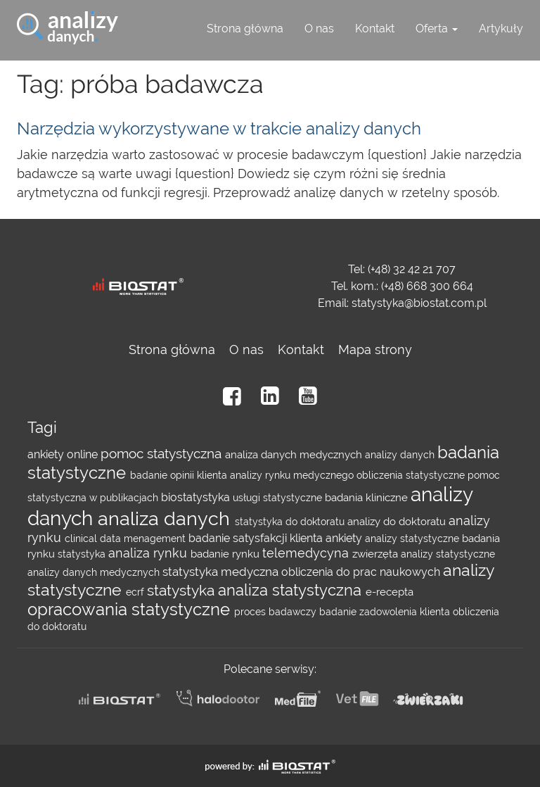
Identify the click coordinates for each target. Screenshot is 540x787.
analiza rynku (149, 553)
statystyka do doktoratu (291, 521)
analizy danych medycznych (94, 572)
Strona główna (245, 28)
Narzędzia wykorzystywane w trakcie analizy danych (219, 128)
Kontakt (374, 28)
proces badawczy (276, 611)
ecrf (136, 592)
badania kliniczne (368, 497)
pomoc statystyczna (163, 454)
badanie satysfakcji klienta (257, 538)
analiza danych (166, 518)
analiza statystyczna (292, 590)
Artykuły (501, 28)
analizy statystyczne (413, 538)
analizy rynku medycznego (293, 475)
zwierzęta (376, 554)
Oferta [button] (437, 28)
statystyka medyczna (221, 572)
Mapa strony (375, 349)
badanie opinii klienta (180, 475)
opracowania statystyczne (130, 609)
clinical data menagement (126, 538)
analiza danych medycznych (295, 454)
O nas (319, 28)
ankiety (345, 538)
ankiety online (64, 454)
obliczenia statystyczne (412, 475)
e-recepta (389, 592)
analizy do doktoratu (398, 521)
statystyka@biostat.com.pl (419, 303)
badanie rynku (226, 554)
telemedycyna (307, 553)
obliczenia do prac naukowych (362, 572)
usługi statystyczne (279, 497)
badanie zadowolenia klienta (386, 611)
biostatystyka (197, 497)
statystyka (83, 554)
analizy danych (401, 454)
